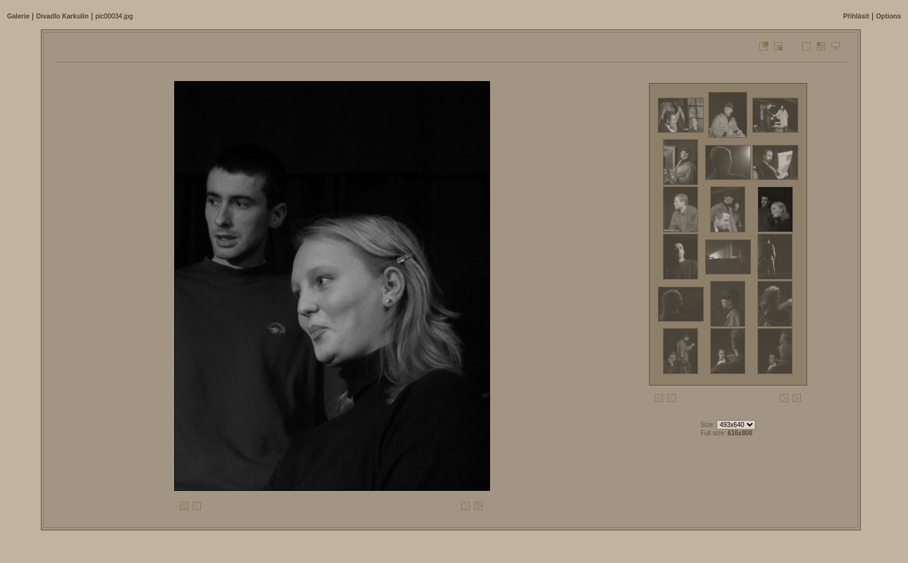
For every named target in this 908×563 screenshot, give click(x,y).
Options (888, 16)
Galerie (18, 16)
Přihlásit (856, 16)
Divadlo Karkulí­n (62, 16)
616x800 (739, 433)
